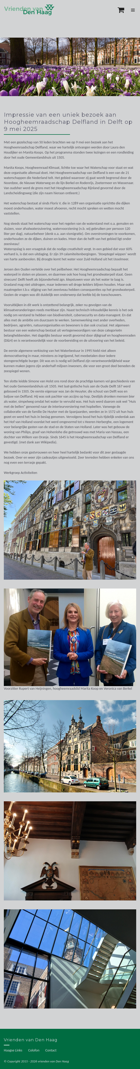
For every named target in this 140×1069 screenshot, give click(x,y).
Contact (51, 1050)
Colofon (33, 1050)
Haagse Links (13, 1050)
